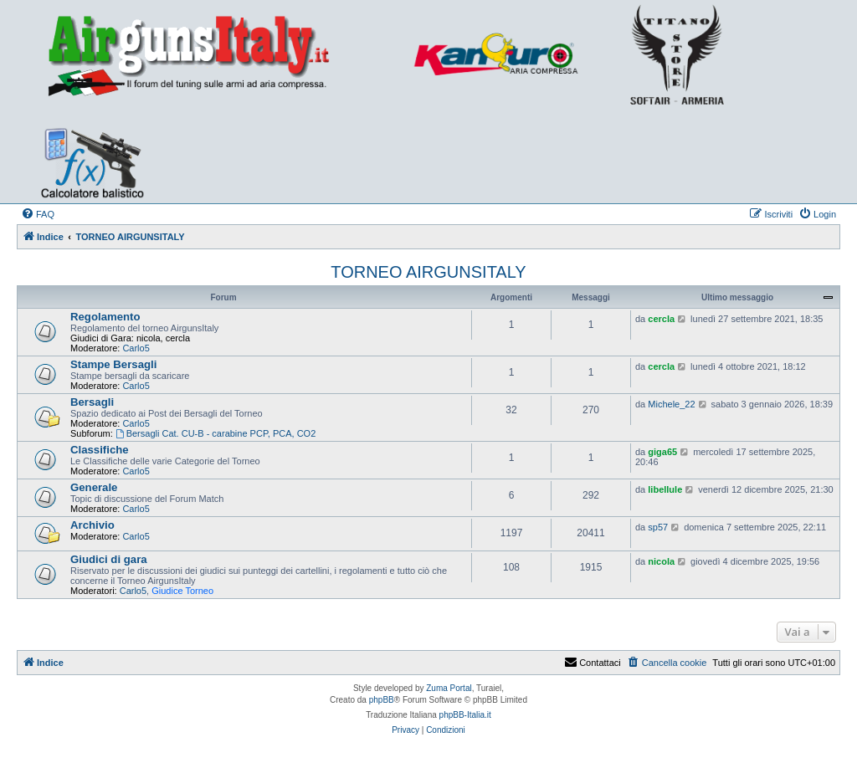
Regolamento (105, 316)
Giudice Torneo (182, 591)
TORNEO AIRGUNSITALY (428, 272)
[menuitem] (37, 214)
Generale (93, 487)
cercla (661, 319)
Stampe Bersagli (113, 364)
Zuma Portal (448, 688)
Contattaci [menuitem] (592, 663)
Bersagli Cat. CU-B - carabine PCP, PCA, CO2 (215, 433)
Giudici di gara (108, 559)
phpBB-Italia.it (465, 714)
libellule (665, 489)
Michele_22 (671, 404)
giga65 (662, 452)
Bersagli (92, 402)
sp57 (658, 527)
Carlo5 (135, 348)
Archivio (92, 525)
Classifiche (99, 449)
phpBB (381, 699)
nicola (661, 561)
